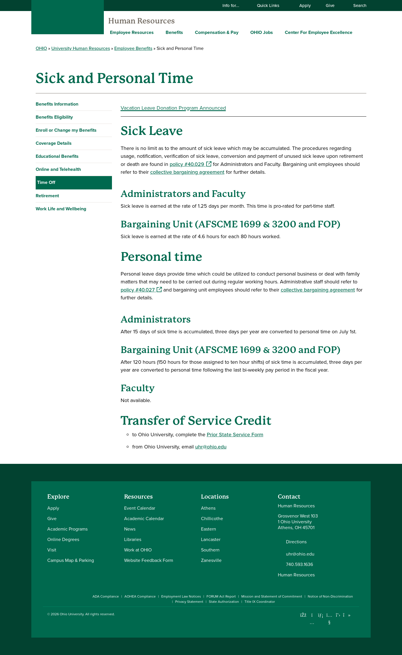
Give (330, 5)
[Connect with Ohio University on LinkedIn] (320, 615)
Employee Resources (132, 32)
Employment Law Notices (181, 596)
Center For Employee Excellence (318, 32)
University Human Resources (80, 48)
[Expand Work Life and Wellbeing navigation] (106, 287)
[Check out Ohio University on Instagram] (312, 622)
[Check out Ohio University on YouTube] (329, 618)
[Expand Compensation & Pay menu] (243, 32)
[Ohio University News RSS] (355, 615)
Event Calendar (139, 508)
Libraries (132, 539)
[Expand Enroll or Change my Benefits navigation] (106, 130)
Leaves (47, 208)
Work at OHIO (138, 550)
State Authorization (224, 601)
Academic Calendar (144, 518)
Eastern (208, 529)
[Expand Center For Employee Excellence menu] (357, 32)
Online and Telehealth (58, 169)
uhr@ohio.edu (211, 446)
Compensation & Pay (216, 32)
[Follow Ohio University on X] (338, 615)
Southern (210, 550)
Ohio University (72, 614)
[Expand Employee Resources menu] (158, 32)
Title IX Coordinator (260, 601)
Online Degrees (63, 539)
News (129, 529)
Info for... (234, 5)
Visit (51, 550)
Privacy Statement (189, 601)
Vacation (49, 247)
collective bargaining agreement (187, 172)
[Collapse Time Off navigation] (106, 182)
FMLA (46, 234)
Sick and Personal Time (66, 221)
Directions (296, 542)
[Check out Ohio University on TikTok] (346, 615)
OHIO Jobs (261, 32)
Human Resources (141, 21)
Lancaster (210, 539)
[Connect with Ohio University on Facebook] (303, 615)
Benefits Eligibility (54, 117)
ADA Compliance (106, 596)
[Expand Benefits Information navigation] (106, 104)
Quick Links (272, 5)
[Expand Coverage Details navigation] (106, 143)
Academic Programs (67, 529)
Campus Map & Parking (70, 560)
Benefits (174, 32)
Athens (208, 508)
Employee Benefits (133, 48)
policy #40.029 (190, 164)
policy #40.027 (141, 290)
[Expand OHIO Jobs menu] (277, 32)
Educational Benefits (57, 156)
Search (356, 5)
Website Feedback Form (148, 560)
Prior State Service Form (235, 434)
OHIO (41, 48)
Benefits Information (57, 104)
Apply (305, 5)
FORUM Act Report (221, 596)
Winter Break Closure (62, 260)
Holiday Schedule (58, 195)
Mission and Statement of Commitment (271, 596)
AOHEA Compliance (140, 596)
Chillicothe (212, 518)
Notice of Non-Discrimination (330, 596)
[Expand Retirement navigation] (106, 273)
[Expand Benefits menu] (187, 32)
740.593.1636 (299, 564)
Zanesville (211, 560)
